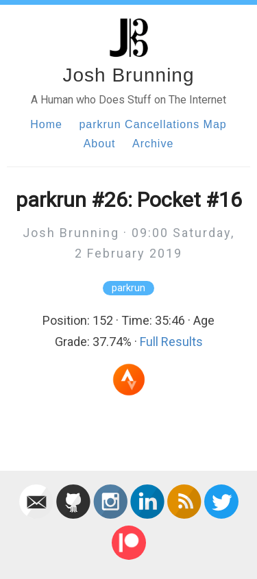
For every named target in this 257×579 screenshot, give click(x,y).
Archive (152, 143)
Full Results (171, 341)
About (100, 143)
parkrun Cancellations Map (152, 124)
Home (46, 124)
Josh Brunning (128, 75)
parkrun (128, 288)
